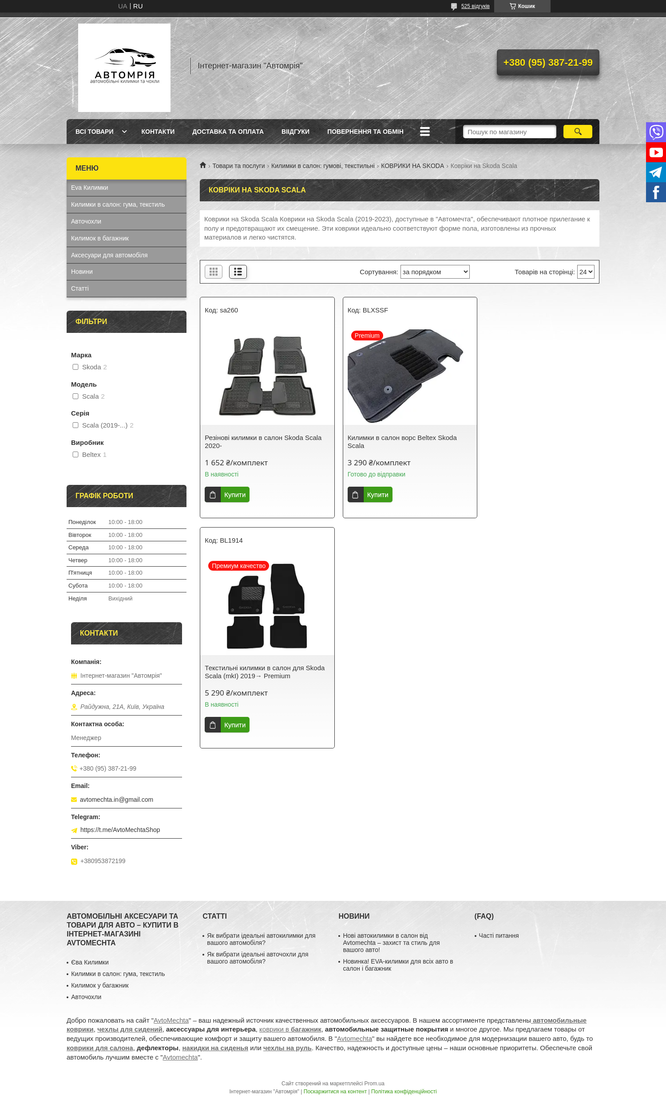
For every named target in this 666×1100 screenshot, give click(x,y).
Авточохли (86, 221)
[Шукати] (577, 131)
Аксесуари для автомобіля (109, 255)
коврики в (290, 1029)
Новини (82, 271)
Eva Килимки (89, 187)
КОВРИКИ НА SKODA (412, 165)
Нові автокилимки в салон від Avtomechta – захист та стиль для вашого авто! (391, 942)
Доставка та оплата (228, 131)
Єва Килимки (90, 962)
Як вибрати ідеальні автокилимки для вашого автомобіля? (261, 939)
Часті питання (499, 935)
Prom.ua (375, 1083)
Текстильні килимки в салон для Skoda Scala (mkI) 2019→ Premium (529, 441)
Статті (80, 288)
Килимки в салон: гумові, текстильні (323, 165)
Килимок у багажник (99, 985)
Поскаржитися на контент (335, 1091)
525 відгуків (475, 6)
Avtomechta (354, 1038)
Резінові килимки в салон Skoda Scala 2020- (263, 441)
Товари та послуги (238, 165)
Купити (235, 494)
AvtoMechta (171, 1020)
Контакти (157, 131)
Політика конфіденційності (404, 1091)
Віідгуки (295, 131)
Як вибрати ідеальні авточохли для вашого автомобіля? (257, 958)
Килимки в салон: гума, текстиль (118, 204)
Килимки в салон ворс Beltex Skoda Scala (395, 441)
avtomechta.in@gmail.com (116, 799)
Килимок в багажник (100, 238)
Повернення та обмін (365, 131)
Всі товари (94, 131)
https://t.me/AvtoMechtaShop (120, 829)
